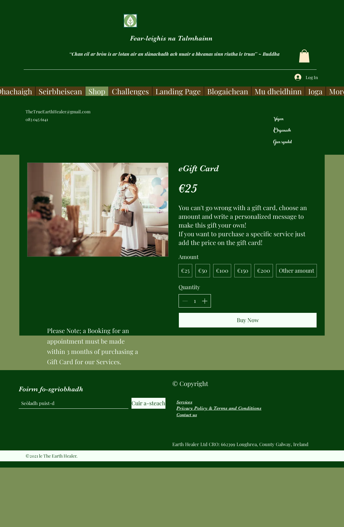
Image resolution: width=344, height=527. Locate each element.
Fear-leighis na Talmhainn (171, 38)
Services (184, 401)
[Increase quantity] (204, 300)
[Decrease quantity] (185, 300)
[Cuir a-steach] (148, 403)
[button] (304, 56)
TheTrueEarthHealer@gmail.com (58, 112)
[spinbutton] (194, 301)
